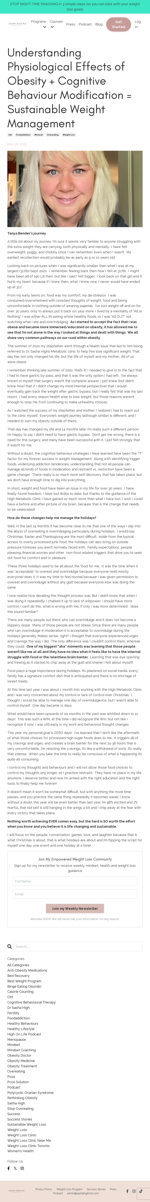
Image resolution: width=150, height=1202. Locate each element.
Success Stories (96, 1189)
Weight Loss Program (69, 1189)
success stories (19, 1119)
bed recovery (18, 976)
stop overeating (20, 1108)
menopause (16, 1039)
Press (70, 24)
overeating (53, 135)
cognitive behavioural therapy (31, 1002)
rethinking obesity (22, 1098)
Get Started (118, 24)
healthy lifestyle (21, 1029)
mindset (39, 135)
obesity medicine (21, 1061)
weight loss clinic (21, 1135)
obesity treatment (22, 1066)
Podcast (85, 24)
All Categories (18, 965)
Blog (99, 24)
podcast (13, 1087)
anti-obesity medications (27, 970)
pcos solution (18, 1082)
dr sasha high (18, 1008)
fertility (13, 1013)
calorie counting (20, 992)
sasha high (16, 1103)
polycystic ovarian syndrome (30, 1093)
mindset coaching (21, 1050)
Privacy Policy (44, 1189)
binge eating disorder (24, 986)
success (13, 1114)
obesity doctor (19, 1055)
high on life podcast (24, 1034)
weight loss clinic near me (29, 1140)
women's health (20, 1151)
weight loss (69, 135)
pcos (11, 1077)
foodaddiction (23, 135)
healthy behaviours (22, 1023)
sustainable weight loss (26, 1124)
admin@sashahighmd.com (83, 1193)
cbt (10, 135)
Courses (56, 24)
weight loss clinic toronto (28, 1146)
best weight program (24, 981)
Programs (38, 24)
